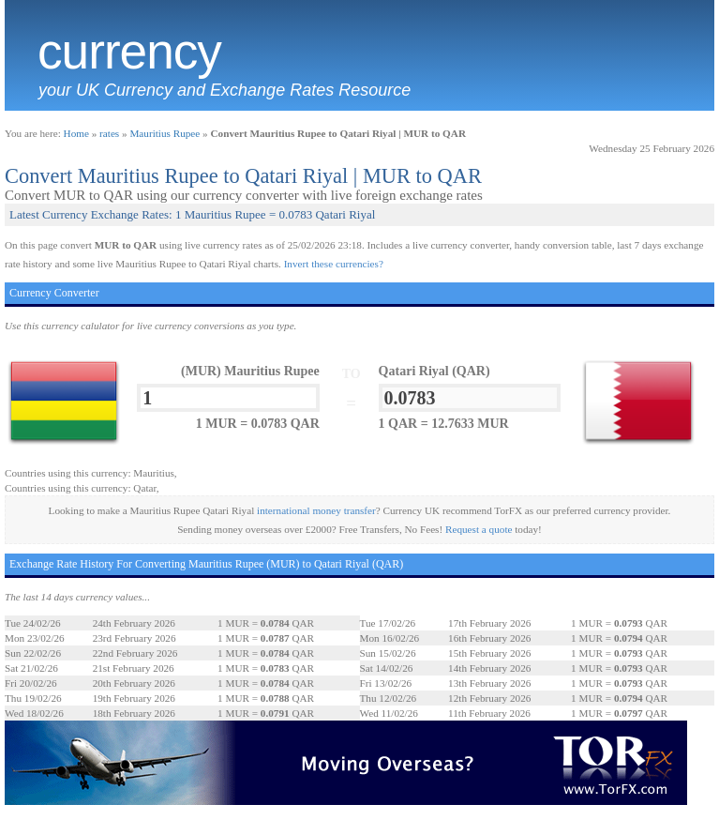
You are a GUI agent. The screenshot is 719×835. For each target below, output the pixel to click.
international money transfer (316, 510)
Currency (129, 51)
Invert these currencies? (333, 263)
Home (76, 133)
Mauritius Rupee (164, 133)
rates (109, 133)
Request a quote (478, 529)
